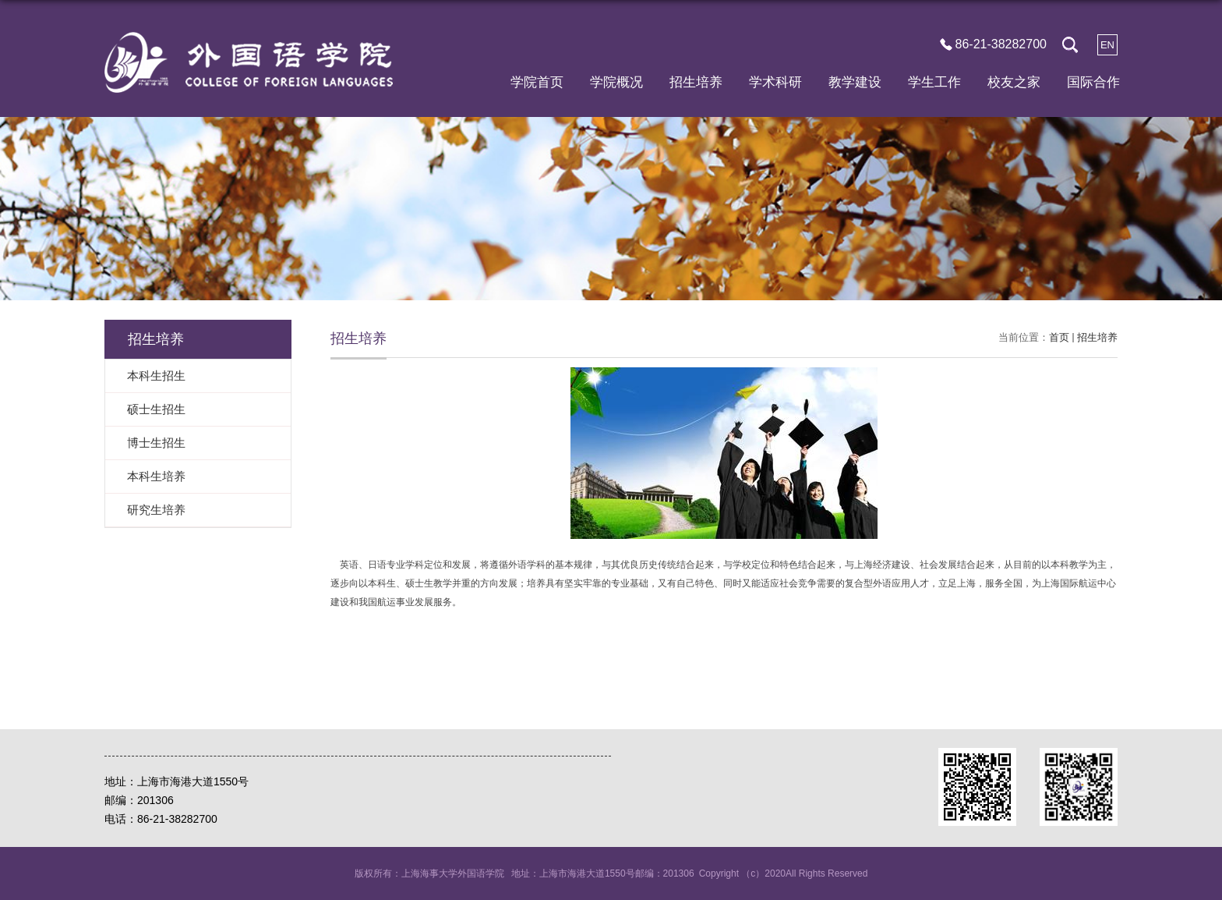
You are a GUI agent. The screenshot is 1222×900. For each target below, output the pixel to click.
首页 (1059, 337)
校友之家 (1013, 82)
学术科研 (775, 82)
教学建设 (854, 82)
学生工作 (934, 82)
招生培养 (695, 82)
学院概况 (616, 82)
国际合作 (1093, 82)
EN (1107, 45)
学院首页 (536, 82)
